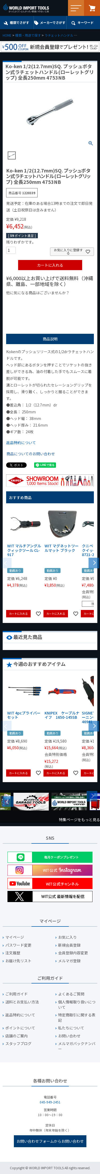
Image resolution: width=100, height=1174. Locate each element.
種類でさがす (19, 22)
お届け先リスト (18, 960)
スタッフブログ (18, 1043)
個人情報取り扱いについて (76, 1004)
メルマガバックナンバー (76, 1046)
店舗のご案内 (16, 1035)
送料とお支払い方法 (22, 1001)
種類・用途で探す (28, 35)
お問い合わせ (69, 1035)
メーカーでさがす (52, 22)
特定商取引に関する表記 (76, 1017)
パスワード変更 (18, 945)
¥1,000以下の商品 (24, 301)
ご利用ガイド (16, 994)
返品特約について (21, 442)
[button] (94, 562)
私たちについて (71, 1027)
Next (92, 796)
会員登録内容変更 (73, 952)
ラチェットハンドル (59, 35)
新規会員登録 (69, 945)
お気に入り (67, 937)
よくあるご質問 (71, 994)
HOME (7, 35)
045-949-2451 (50, 1102)
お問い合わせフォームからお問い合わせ (50, 1141)
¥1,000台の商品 (59, 301)
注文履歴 (12, 952)
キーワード (86, 22)
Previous (8, 801)
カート (92, 8)
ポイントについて (20, 1027)
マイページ (14, 937)
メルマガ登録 (69, 960)
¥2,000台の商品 (22, 310)
